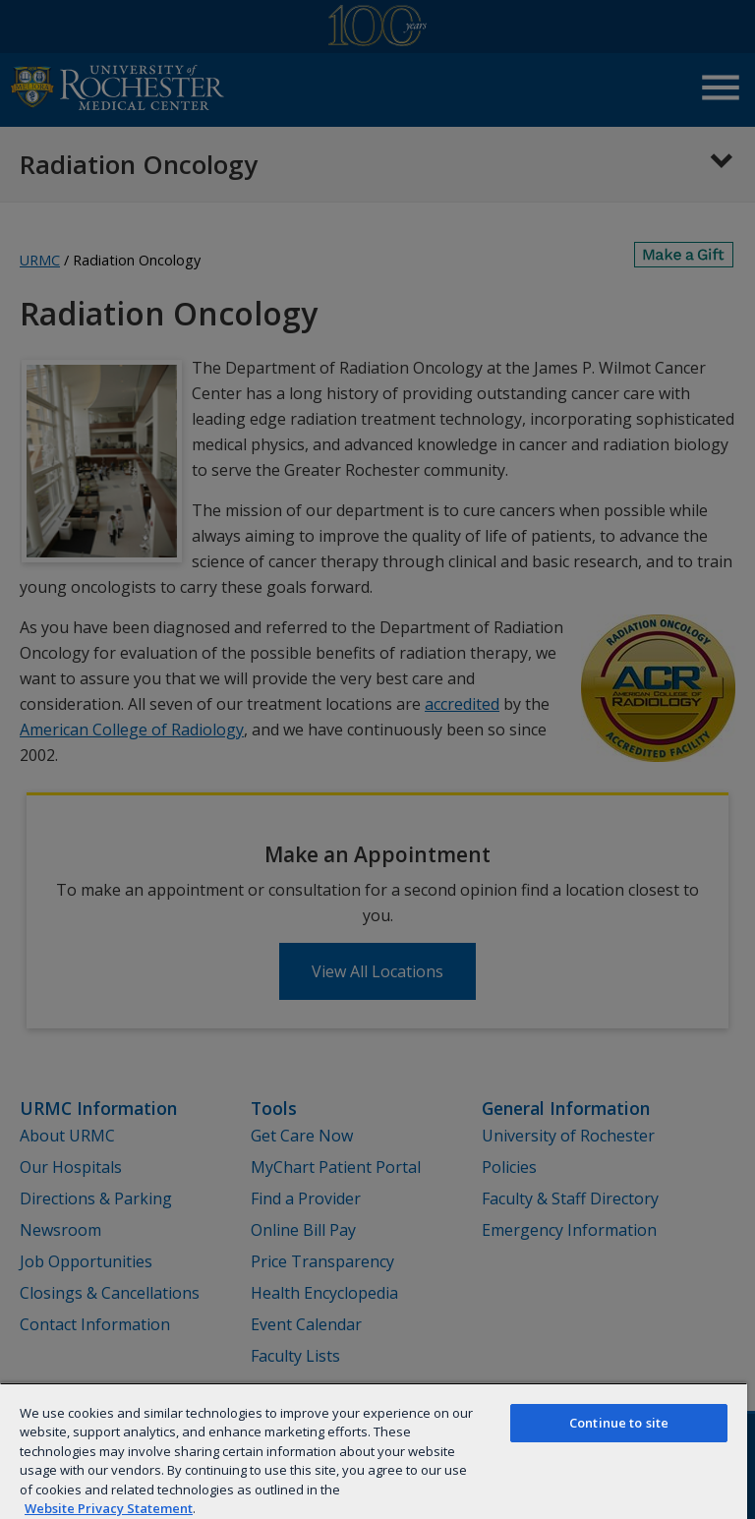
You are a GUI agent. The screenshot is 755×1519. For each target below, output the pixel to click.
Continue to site (618, 1422)
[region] (373, 1450)
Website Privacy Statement (109, 1508)
